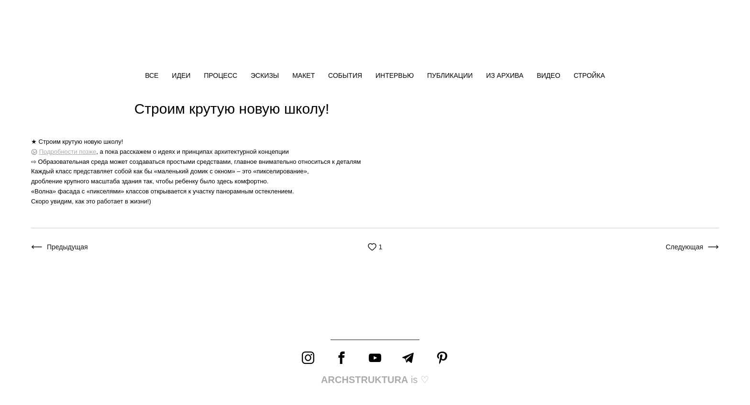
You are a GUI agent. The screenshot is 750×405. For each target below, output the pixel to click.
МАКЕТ (304, 75)
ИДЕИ (182, 75)
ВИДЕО (549, 75)
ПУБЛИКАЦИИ (450, 75)
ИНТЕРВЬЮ (395, 75)
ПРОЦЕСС (221, 75)
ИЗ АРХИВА (505, 75)
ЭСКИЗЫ (266, 75)
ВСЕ (152, 75)
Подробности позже (68, 151)
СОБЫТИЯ (346, 75)
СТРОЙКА (589, 75)
